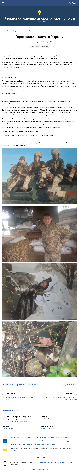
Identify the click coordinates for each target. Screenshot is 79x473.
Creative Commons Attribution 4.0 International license (49, 462)
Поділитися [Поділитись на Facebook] (9, 384)
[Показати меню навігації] (3, 3)
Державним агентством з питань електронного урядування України (30, 440)
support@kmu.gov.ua (16, 451)
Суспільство (44, 46)
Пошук (74, 3)
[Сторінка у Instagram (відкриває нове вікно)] (38, 457)
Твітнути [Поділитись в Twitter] (34, 384)
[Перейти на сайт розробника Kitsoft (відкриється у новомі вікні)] (33, 469)
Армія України (35, 46)
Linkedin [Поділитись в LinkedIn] (22, 384)
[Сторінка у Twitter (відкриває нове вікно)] (41, 457)
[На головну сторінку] (39, 16)
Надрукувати (71, 384)
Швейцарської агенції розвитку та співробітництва (39, 444)
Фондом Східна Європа (62, 437)
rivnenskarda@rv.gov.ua (48, 428)
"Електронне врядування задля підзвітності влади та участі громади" (43, 442)
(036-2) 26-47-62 (8, 428)
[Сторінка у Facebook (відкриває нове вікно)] (35, 457)
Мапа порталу (9, 410)
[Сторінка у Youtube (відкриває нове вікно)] (44, 457)
